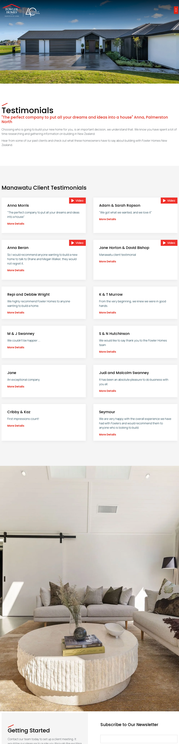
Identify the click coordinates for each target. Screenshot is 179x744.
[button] (176, 10)
